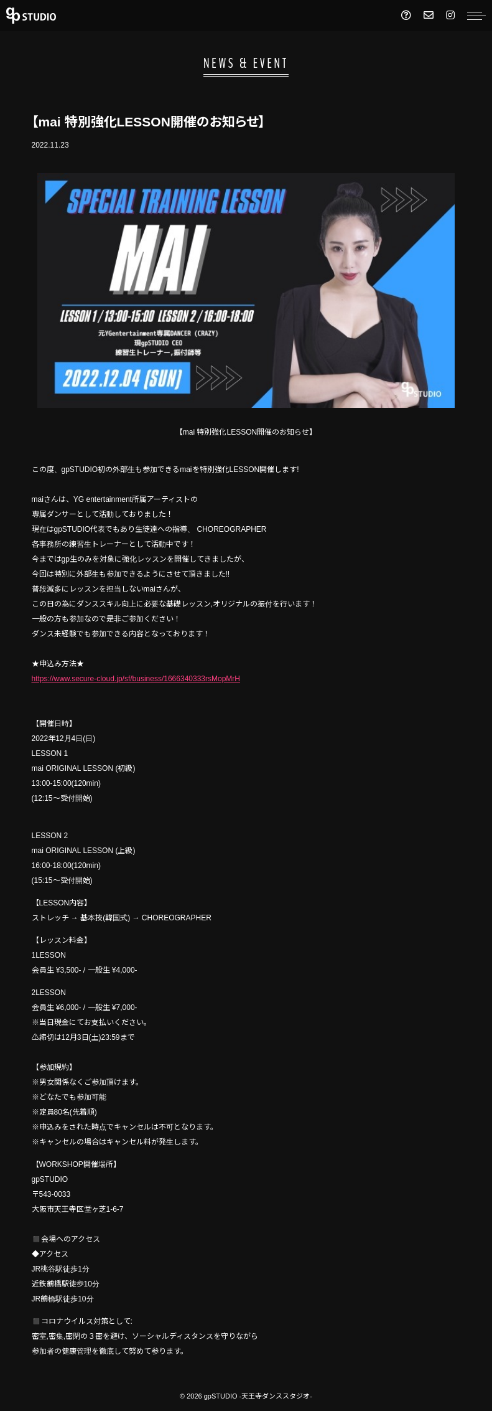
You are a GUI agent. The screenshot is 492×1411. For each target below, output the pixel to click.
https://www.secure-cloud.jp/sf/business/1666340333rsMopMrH (136, 678)
